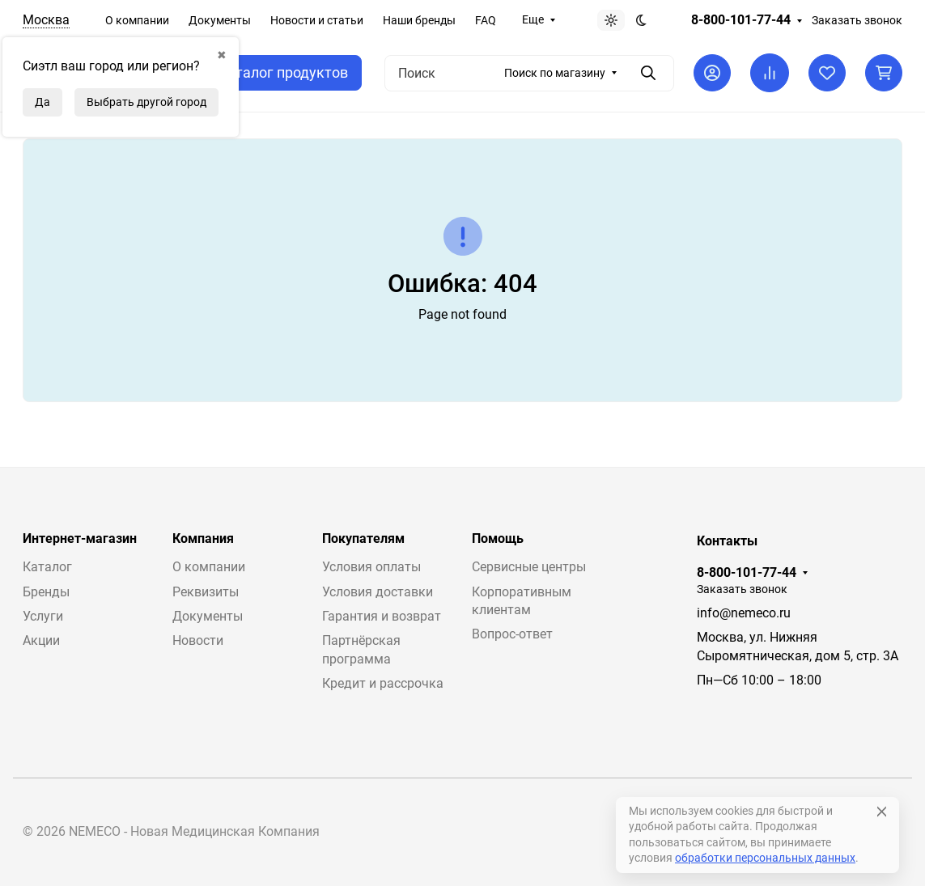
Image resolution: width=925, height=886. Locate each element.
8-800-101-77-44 (741, 20)
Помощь (498, 538)
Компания (203, 538)
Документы (220, 20)
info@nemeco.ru (744, 613)
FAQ (485, 20)
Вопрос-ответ (512, 634)
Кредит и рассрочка (382, 683)
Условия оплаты (371, 566)
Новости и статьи (316, 20)
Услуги (43, 616)
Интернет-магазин (80, 538)
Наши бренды (419, 20)
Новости (197, 640)
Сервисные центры (529, 566)
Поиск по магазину (554, 72)
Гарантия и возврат (381, 616)
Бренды (46, 592)
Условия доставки (377, 592)
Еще (533, 19)
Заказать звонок (857, 20)
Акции (41, 640)
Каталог (47, 566)
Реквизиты (205, 592)
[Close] (881, 811)
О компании (137, 20)
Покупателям (363, 538)
